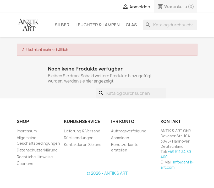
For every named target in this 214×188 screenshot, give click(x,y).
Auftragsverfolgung (128, 130)
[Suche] (170, 25)
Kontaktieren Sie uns (82, 144)
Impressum (27, 130)
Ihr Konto (122, 121)
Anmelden (120, 137)
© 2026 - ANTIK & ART (107, 173)
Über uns (25, 163)
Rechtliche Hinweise (35, 156)
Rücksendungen (79, 137)
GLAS (131, 25)
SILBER (62, 25)
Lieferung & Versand (82, 130)
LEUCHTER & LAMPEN (97, 25)
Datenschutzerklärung (37, 150)
